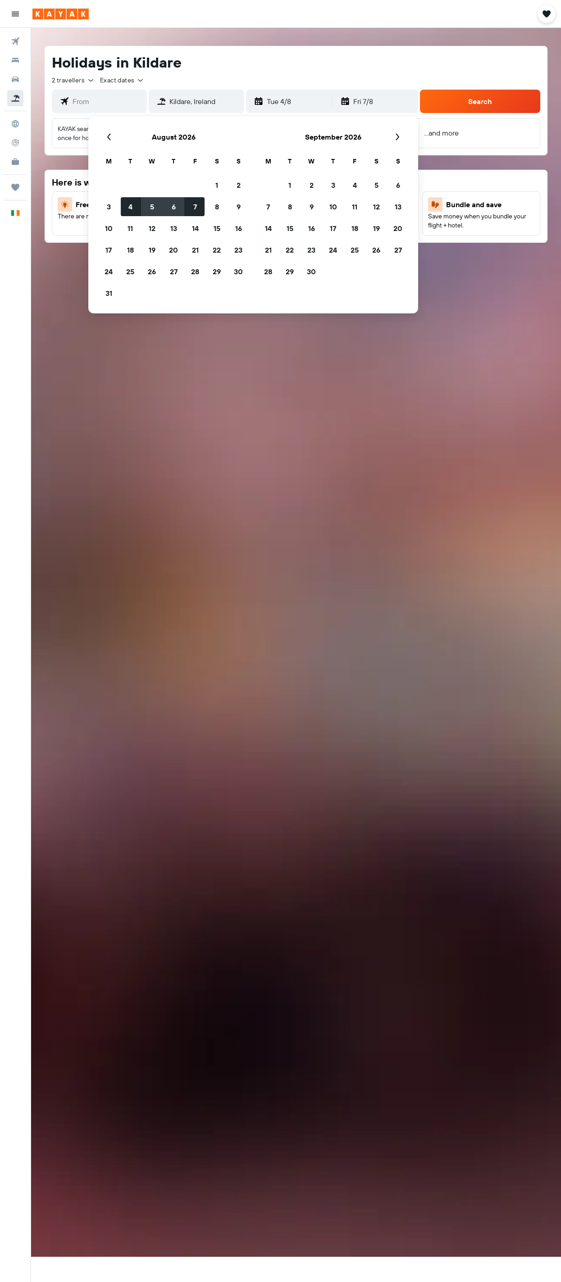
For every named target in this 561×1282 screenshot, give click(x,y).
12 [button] (152, 228)
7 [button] (195, 206)
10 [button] (109, 228)
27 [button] (174, 271)
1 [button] (216, 185)
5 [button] (152, 206)
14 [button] (195, 228)
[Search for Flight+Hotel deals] (15, 98)
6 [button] (174, 206)
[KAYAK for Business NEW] (15, 162)
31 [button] (108, 293)
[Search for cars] (15, 79)
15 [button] (217, 228)
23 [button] (238, 249)
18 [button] (130, 249)
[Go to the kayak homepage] (60, 14)
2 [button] (239, 185)
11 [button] (130, 228)
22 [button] (217, 249)
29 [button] (217, 271)
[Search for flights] (15, 41)
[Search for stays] (15, 60)
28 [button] (195, 271)
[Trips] (15, 187)
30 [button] (238, 271)
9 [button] (239, 206)
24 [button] (109, 271)
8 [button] (217, 206)
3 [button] (109, 206)
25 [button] (130, 271)
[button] (15, 14)
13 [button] (173, 228)
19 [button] (152, 249)
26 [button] (152, 271)
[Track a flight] (15, 143)
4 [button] (130, 206)
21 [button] (195, 249)
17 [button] (108, 249)
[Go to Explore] (15, 124)
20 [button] (173, 249)
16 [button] (238, 228)
